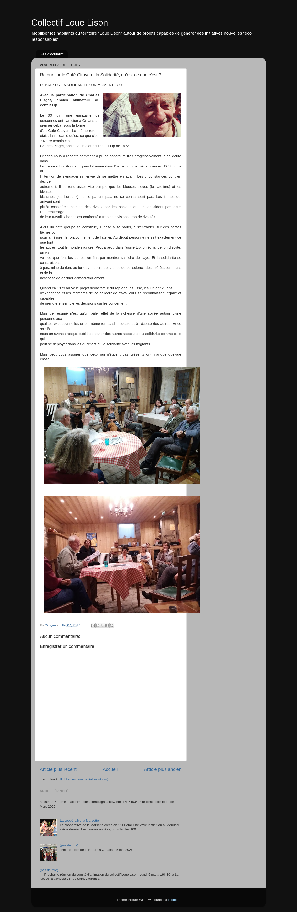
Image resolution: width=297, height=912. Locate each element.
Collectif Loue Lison (69, 23)
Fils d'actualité (52, 54)
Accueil (110, 769)
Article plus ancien (162, 769)
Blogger (174, 899)
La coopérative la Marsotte (79, 820)
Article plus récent (58, 769)
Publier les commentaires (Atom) (84, 779)
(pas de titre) (69, 845)
